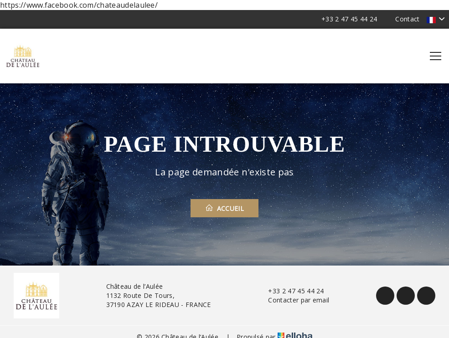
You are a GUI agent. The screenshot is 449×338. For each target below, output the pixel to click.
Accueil (224, 208)
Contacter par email (293, 300)
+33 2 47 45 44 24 (291, 291)
